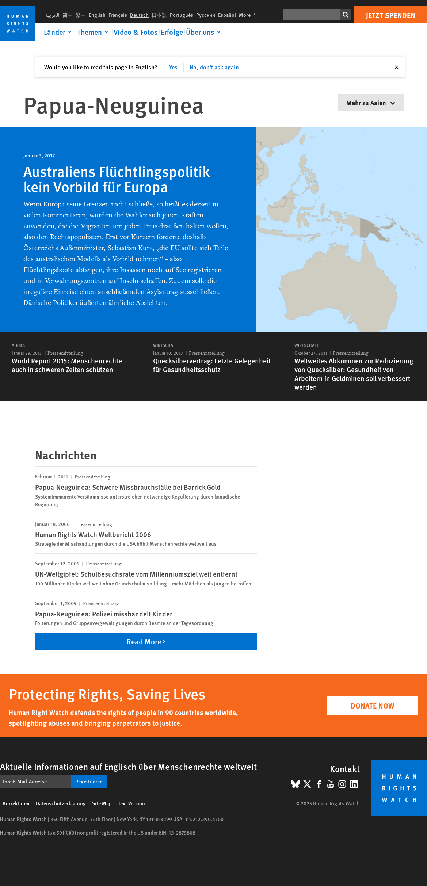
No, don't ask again (214, 67)
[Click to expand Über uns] (204, 31)
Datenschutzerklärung (61, 803)
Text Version (131, 803)
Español (227, 14)
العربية (52, 14)
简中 (67, 14)
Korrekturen (16, 803)
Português (181, 14)
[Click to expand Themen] (94, 31)
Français (117, 14)
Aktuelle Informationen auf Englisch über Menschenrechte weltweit (128, 766)
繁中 (81, 14)
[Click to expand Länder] (59, 31)
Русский (205, 14)
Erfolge (172, 32)
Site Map (102, 803)
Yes (173, 67)
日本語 (159, 14)
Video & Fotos (136, 32)
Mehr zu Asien (370, 102)
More (249, 14)
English (97, 14)
